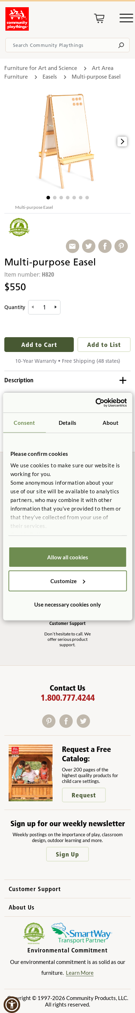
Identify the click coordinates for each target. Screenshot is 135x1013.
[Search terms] (67, 45)
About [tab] (111, 422)
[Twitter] (85, 725)
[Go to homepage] (17, 28)
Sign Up (67, 854)
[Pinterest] (50, 725)
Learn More (80, 972)
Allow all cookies (67, 557)
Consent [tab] (24, 422)
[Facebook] (68, 725)
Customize (67, 580)
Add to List (104, 344)
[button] (48, 197)
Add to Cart (39, 344)
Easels (49, 76)
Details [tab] (67, 422)
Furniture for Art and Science (40, 68)
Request (84, 795)
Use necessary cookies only (67, 604)
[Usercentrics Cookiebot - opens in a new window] (96, 402)
